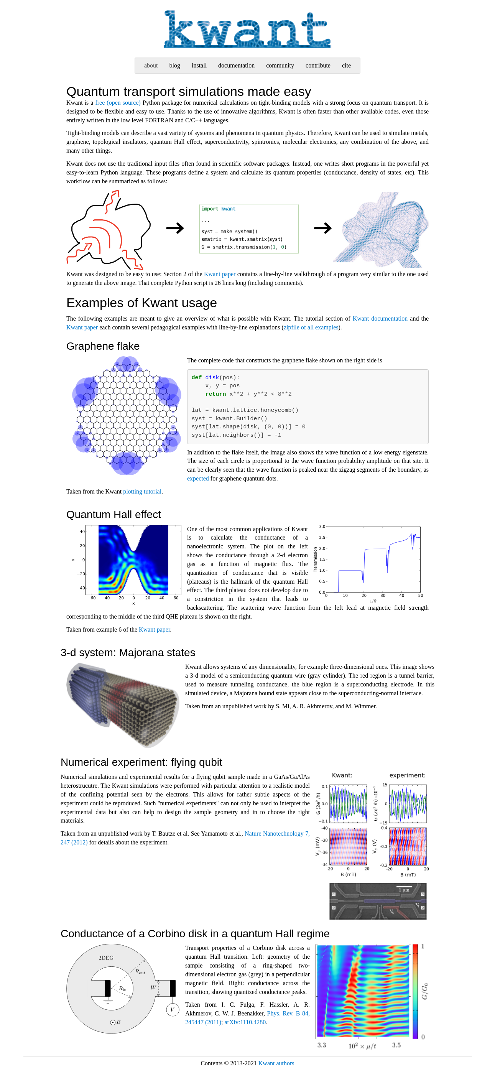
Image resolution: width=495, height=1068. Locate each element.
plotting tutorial (142, 491)
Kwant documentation (380, 318)
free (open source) (117, 102)
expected (198, 478)
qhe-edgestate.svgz (126, 565)
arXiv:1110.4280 (245, 1022)
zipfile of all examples (311, 327)
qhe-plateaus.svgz (368, 564)
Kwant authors (276, 1063)
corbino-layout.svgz (123, 989)
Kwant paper (219, 274)
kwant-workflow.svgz (247, 230)
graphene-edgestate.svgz (126, 415)
